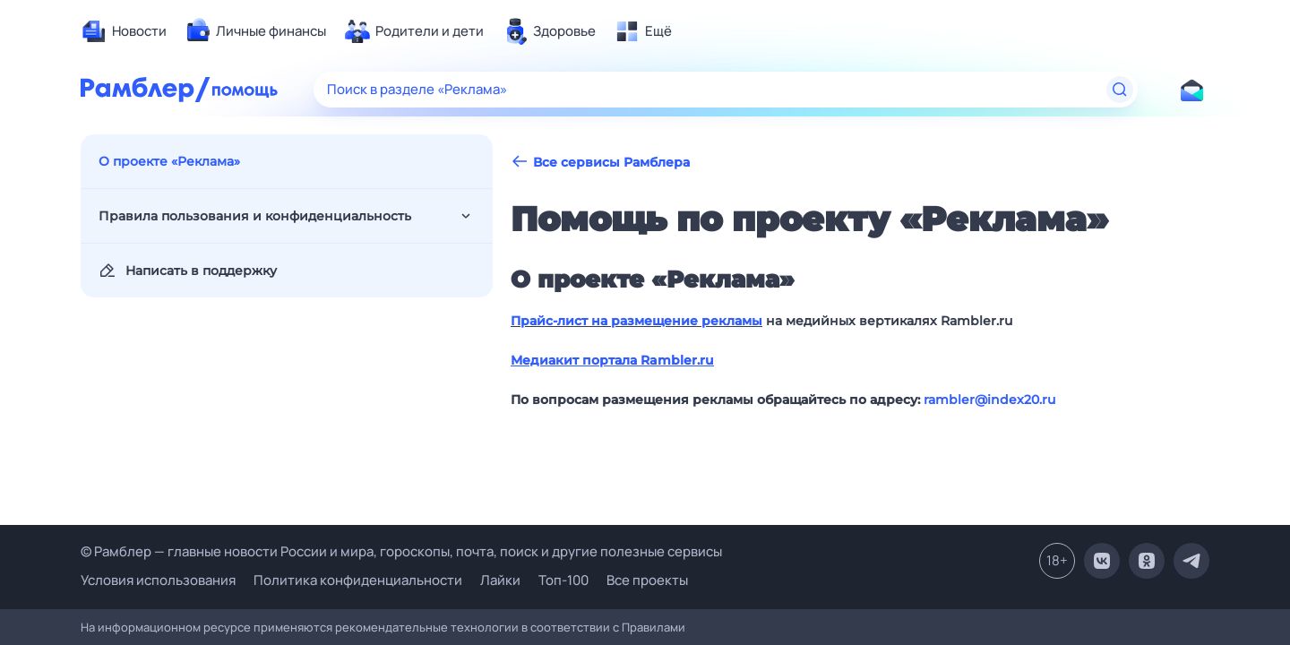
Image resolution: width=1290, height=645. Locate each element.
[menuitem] (124, 31)
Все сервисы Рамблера (600, 161)
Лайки (500, 580)
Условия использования (158, 580)
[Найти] (1120, 90)
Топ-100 (563, 580)
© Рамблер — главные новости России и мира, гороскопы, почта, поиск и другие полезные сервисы (401, 551)
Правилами (653, 627)
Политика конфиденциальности (358, 580)
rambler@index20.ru (989, 399)
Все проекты (647, 580)
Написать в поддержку (188, 271)
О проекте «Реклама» (169, 161)
